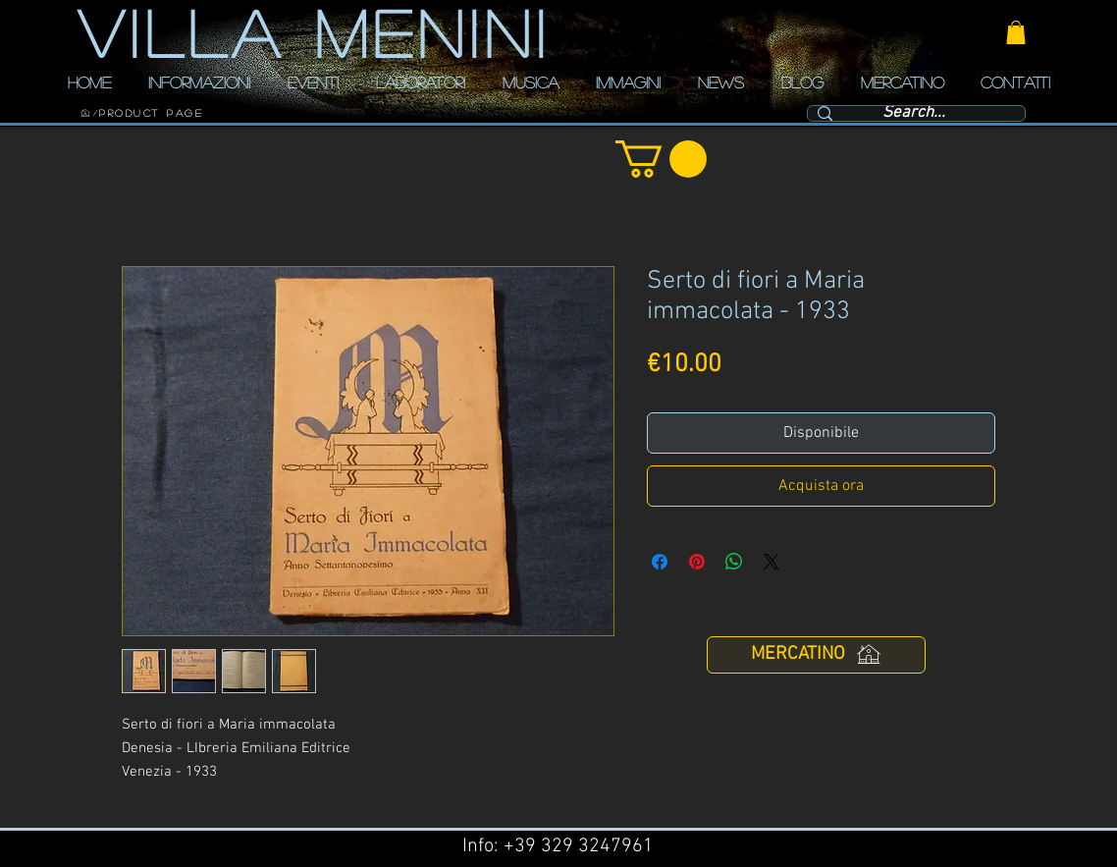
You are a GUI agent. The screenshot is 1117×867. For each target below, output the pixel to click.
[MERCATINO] (816, 655)
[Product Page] (151, 113)
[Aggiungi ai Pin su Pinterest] (697, 561)
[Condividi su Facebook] (659, 561)
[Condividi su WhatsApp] (734, 561)
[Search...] (914, 114)
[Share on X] (771, 561)
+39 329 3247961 (579, 846)
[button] (1016, 32)
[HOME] (85, 113)
